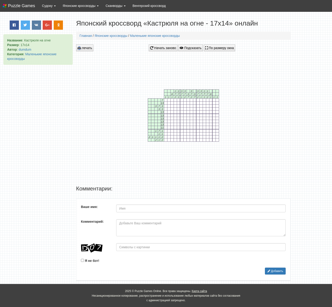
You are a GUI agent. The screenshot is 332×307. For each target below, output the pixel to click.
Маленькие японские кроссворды (155, 36)
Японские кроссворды (111, 36)
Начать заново (163, 48)
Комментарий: (92, 221)
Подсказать (190, 48)
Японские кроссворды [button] (81, 6)
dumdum (25, 49)
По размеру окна (219, 48)
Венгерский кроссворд (149, 6)
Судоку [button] (49, 6)
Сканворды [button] (116, 6)
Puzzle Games (21, 5)
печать (84, 48)
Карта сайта (199, 291)
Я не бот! (90, 261)
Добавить (275, 271)
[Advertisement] (38, 138)
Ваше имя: (89, 207)
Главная (86, 36)
